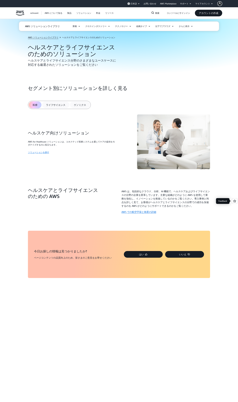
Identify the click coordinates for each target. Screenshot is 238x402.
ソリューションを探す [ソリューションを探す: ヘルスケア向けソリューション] (38, 152)
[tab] (35, 105)
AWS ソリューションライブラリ (43, 37)
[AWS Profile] (219, 3)
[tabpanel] (119, 142)
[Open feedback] (234, 201)
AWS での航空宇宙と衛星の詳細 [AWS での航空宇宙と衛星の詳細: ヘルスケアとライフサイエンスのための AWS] (138, 211)
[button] (53, 13)
